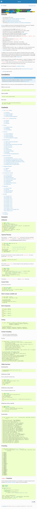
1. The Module (7, 110)
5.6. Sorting (6, 148)
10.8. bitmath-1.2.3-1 (8, 205)
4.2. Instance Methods (8, 135)
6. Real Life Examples (7, 155)
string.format (19, 56)
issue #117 (27, 81)
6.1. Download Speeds (8, 157)
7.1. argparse (6, 168)
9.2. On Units (6, 189)
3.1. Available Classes (8, 127)
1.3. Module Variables (8, 115)
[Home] (1, 5)
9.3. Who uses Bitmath (8, 190)
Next (33, 501)
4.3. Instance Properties (8, 136)
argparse (4, 50)
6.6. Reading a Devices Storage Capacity (11, 164)
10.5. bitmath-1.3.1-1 (8, 201)
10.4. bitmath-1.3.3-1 (8, 200)
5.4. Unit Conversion (8, 145)
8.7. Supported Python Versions (10, 182)
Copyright (4, 506)
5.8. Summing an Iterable (9, 151)
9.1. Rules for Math (7, 188)
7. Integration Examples (7, 166)
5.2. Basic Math (7, 143)
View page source (32, 5)
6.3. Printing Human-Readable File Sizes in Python (13, 160)
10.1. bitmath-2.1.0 (7, 196)
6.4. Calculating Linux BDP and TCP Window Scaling (14, 161)
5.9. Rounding (6, 152)
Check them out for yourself (27, 68)
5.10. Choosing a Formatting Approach (11, 153)
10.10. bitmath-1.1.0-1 (8, 208)
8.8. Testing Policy (7, 184)
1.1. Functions (6, 112)
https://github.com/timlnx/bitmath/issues (13, 21)
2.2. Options (6, 121)
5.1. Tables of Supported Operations (11, 141)
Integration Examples (11, 482)
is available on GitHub (20, 66)
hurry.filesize (24, 33)
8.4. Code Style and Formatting (10, 178)
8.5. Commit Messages (8, 180)
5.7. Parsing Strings (7, 149)
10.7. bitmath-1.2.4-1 (8, 204)
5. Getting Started (6, 139)
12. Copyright (5, 214)
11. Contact (5, 212)
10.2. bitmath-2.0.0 (7, 197)
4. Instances (5, 131)
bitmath (19, 1)
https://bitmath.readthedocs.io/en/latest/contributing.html (19, 22)
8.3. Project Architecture (9, 177)
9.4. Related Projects (8, 192)
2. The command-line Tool (9, 118)
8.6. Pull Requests (7, 181)
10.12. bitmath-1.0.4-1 (8, 210)
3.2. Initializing (7, 128)
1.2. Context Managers (8, 113)
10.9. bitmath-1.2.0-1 (8, 206)
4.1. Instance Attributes (8, 133)
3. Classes (5, 125)
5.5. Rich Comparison (8, 147)
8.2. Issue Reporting (8, 176)
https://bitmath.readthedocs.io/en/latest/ (17, 18)
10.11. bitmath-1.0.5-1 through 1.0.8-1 (11, 209)
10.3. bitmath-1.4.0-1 (8, 198)
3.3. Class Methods (7, 129)
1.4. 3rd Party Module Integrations (10, 116)
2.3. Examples (6, 123)
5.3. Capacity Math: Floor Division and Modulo (13, 144)
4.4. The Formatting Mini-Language (10, 137)
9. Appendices (5, 186)
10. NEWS (5, 194)
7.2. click (5, 169)
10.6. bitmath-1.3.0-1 (8, 202)
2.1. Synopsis (6, 120)
